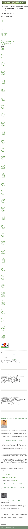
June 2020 (2, 106)
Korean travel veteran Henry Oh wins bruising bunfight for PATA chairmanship (10, 364)
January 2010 (3, 217)
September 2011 (3, 200)
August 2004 (2, 275)
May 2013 (2, 182)
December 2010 (3, 207)
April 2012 (2, 194)
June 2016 (2, 149)
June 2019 (2, 117)
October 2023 (3, 73)
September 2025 (3, 53)
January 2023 (3, 81)
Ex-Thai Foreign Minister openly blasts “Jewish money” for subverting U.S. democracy (11, 400)
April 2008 (2, 236)
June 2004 (2, 277)
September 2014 (3, 168)
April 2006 (2, 257)
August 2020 (2, 104)
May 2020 (2, 107)
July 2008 (2, 233)
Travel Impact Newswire (4, 40)
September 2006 (3, 253)
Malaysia (3, 22)
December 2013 (3, 176)
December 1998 (3, 336)
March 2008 (2, 237)
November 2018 (3, 123)
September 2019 (3, 114)
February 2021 (3, 99)
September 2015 (3, 157)
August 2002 (2, 297)
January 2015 (3, 164)
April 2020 (2, 108)
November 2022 (3, 83)
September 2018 (3, 125)
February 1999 (3, 334)
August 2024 (2, 64)
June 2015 (2, 160)
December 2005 (3, 261)
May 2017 (2, 139)
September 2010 (3, 210)
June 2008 (2, 234)
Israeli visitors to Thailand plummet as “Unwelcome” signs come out (9, 377)
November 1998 (3, 337)
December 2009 (3, 218)
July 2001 (2, 308)
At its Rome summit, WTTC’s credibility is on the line (7, 385)
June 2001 (2, 309)
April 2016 (2, 151)
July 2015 (2, 159)
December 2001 (3, 304)
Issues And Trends (3, 34)
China (2, 29)
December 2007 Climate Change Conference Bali (8, 41)
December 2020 (3, 101)
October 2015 (3, 156)
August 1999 (2, 329)
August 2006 (2, 254)
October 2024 (3, 62)
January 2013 (3, 186)
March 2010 (2, 215)
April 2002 (2, 300)
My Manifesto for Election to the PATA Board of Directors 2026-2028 (9, 378)
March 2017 (2, 141)
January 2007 (3, 249)
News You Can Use (3, 35)
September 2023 (3, 74)
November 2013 (3, 177)
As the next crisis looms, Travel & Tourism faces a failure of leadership (9, 375)
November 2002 (3, 294)
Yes (1, 351)
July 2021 (2, 96)
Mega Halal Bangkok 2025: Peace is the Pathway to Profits (8, 396)
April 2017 (2, 140)
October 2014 (3, 167)
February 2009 (3, 227)
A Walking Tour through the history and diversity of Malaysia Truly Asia (9, 384)
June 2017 (2, 138)
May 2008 (2, 235)
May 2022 (2, 88)
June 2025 (2, 56)
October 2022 (3, 84)
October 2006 (3, 252)
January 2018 (3, 132)
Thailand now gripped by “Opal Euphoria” (6, 406)
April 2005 (2, 268)
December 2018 (3, 122)
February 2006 (3, 259)
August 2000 (2, 318)
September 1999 (3, 328)
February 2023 (3, 80)
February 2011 (3, 206)
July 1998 (2, 338)
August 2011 (2, 201)
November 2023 (3, 72)
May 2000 (2, 321)
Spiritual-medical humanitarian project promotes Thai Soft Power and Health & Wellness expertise (12, 376)
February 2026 (3, 50)
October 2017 (3, 135)
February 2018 (3, 131)
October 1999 (3, 327)
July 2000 (2, 319)
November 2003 (3, 283)
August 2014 (2, 169)
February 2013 (3, 185)
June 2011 (2, 203)
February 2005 (3, 270)
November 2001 (3, 305)
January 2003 (3, 292)
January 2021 (3, 100)
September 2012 (3, 189)
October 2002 (3, 295)
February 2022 (3, 90)
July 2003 (2, 287)
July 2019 (2, 116)
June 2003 (2, 288)
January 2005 (3, 271)
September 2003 (3, 285)
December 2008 (3, 229)
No (1, 352)
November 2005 (3, 262)
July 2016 (2, 148)
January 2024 (3, 70)
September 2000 (3, 317)
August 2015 (2, 158)
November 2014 (3, 166)
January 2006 (3, 260)
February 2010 (3, 216)
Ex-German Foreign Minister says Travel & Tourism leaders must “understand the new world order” (12, 374)
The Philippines (4, 25)
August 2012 (2, 190)
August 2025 (2, 54)
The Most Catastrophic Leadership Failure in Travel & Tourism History (9, 403)
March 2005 (2, 269)
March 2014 (2, 173)
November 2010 (3, 208)
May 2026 (2, 47)
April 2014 (2, 172)
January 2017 (3, 143)
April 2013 (2, 183)
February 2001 (3, 313)
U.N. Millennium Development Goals (6, 43)
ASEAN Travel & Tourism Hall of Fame (6, 19)
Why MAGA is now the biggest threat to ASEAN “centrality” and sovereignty (10, 397)
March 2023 (2, 79)
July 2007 (2, 244)
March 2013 (2, 184)
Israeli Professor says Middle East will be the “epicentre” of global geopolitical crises (11, 362)
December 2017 (3, 133)
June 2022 (2, 87)
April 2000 (2, 322)
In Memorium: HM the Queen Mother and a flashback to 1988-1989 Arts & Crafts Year (11, 381)
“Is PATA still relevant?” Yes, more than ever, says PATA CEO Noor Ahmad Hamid (10, 363)
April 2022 (2, 89)
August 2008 (2, 232)
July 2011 (2, 202)
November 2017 (3, 134)
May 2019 (2, 118)
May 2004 (2, 278)
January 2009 (3, 228)
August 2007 (2, 243)
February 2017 (3, 142)
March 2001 (2, 312)
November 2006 (3, 251)
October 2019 (3, 113)
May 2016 (2, 150)
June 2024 (2, 66)
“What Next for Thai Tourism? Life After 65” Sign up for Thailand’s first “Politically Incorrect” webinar (13, 399)
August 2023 (2, 75)
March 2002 (2, 301)
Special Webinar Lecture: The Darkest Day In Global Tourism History (9, 383)
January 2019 (3, 121)
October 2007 (3, 241)
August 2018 (2, 126)
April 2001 (2, 311)
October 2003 (3, 284)
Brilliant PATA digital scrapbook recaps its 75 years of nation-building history (10, 360)
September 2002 (3, 296)
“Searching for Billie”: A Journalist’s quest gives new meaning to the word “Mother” (11, 379)
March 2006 (2, 258)
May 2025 (2, 57)
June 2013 (2, 181)
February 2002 (3, 302)
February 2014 (3, 174)
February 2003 (3, 291)
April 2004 (2, 279)
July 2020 (2, 105)
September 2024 (3, 63)
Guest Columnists (3, 31)
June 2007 (2, 245)
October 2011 (3, 199)
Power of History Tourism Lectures (5, 36)
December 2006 (3, 250)
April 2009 (2, 225)
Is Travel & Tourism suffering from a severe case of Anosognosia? (8, 398)
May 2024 (2, 67)
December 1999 (3, 325)
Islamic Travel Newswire (4, 33)
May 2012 (2, 193)
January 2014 (3, 175)
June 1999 (2, 331)
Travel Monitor (3, 42)
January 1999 (3, 335)
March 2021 (2, 98)
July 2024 (2, 65)
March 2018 (2, 130)
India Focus (2, 32)
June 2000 (2, 320)
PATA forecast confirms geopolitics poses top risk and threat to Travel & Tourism (10, 402)
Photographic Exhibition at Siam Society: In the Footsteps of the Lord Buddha (10, 382)
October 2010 (3, 209)
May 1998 (2, 339)
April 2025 (2, 58)
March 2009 (2, 226)
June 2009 (2, 223)
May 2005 (2, 267)
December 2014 (3, 165)
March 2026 (2, 49)
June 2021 (2, 97)
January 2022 (3, 91)
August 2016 (2, 147)
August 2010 (2, 211)
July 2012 (2, 191)
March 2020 (2, 109)
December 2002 (3, 293)
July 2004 (2, 276)
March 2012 (2, 195)
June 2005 (2, 266)
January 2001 (3, 314)
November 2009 (3, 219)
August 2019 (2, 115)
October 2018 (3, 124)
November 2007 (3, 240)
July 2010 (2, 212)
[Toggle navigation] (5, 10)
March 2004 (2, 280)
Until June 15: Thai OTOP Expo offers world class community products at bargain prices (11, 404)
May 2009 (2, 224)
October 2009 (3, 220)
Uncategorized (3, 44)
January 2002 (3, 303)
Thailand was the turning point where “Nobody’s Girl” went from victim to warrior (10, 380)
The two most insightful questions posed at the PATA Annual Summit (9, 361)
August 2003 (2, 286)
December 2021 (3, 92)
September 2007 (3, 242)
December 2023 (3, 71)
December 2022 (3, 82)
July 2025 (2, 55)
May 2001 (2, 310)
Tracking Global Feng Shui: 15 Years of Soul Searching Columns (9, 39)
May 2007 (2, 246)
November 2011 (3, 198)
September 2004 (3, 274)
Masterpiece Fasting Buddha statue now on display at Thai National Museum (10, 395)
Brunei (2, 20)
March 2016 (2, 152)
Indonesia (3, 21)
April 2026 (2, 48)
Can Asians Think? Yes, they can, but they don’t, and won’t (8, 401)
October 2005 (3, 263)
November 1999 (3, 326)
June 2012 (2, 192)
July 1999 (2, 330)
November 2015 (3, 155)
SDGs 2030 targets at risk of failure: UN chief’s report (7, 405)
